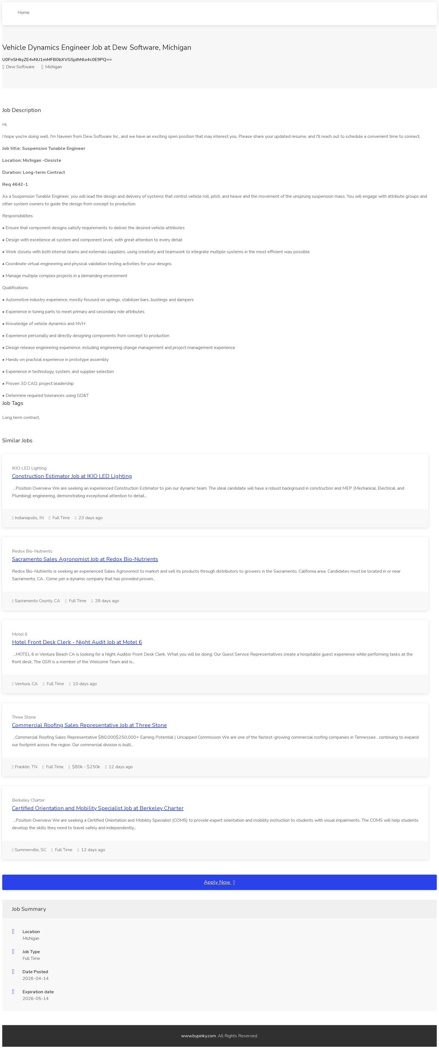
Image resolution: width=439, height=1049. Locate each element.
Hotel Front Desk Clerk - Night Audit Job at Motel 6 (77, 642)
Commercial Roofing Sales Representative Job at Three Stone (89, 725)
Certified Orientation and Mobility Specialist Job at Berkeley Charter (98, 808)
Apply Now (219, 882)
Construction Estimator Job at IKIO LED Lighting (72, 476)
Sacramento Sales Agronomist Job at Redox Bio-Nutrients (85, 559)
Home (24, 10)
